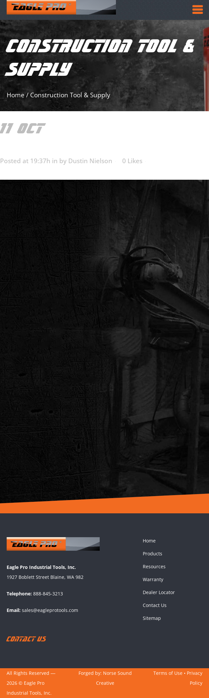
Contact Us (155, 605)
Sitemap (152, 618)
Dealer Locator (159, 592)
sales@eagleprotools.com (50, 610)
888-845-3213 (48, 593)
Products (152, 553)
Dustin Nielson (90, 161)
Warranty (153, 579)
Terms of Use (168, 673)
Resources (154, 566)
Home (16, 95)
